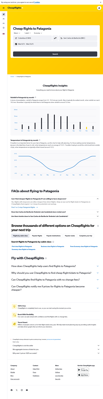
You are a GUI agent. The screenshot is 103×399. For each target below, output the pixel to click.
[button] (100, 2)
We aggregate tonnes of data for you (56, 349)
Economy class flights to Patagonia (23, 249)
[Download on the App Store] (83, 375)
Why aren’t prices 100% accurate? (56, 353)
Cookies (37, 2)
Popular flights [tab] (37, 236)
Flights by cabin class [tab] (20, 236)
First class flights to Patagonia (22, 246)
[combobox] (17, 33)
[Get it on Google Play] (83, 370)
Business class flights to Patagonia (52, 246)
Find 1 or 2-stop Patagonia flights (24, 207)
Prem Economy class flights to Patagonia (84, 246)
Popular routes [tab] (70, 236)
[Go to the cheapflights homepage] (15, 8)
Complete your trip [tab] (85, 236)
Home (12, 76)
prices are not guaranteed (54, 339)
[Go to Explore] (3, 28)
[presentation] (35, 97)
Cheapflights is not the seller (56, 345)
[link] (11, 390)
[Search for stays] (3, 19)
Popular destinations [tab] (54, 236)
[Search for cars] (3, 23)
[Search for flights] (3, 14)
